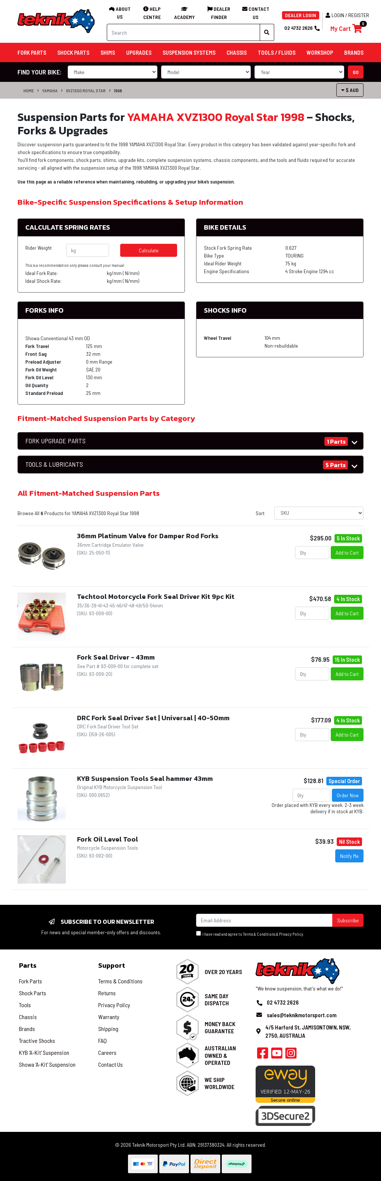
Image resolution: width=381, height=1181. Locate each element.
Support (111, 965)
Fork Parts (30, 980)
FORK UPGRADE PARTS (55, 441)
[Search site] (267, 32)
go (356, 72)
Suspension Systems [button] (189, 52)
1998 (118, 90)
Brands (27, 1028)
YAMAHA (50, 90)
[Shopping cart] (346, 28)
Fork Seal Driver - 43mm (116, 657)
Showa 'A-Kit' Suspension (47, 1064)
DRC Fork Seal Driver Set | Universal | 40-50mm (153, 718)
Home (28, 90)
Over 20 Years (223, 971)
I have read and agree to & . (250, 933)
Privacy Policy (291, 934)
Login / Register (347, 15)
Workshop (320, 52)
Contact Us (110, 1064)
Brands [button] (354, 52)
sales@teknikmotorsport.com (301, 1015)
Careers (107, 1052)
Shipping (108, 1028)
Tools (25, 1004)
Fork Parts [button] (31, 52)
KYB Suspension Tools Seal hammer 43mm (145, 778)
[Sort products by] (319, 513)
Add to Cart (347, 552)
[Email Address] (264, 920)
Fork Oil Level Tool (107, 839)
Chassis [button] (237, 52)
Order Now (348, 795)
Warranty (108, 1016)
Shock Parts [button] (73, 52)
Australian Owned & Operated (220, 1055)
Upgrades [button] (138, 52)
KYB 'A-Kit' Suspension (44, 1052)
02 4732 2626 (301, 28)
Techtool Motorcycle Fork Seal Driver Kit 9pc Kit (155, 596)
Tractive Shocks (37, 1040)
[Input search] (183, 32)
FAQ (102, 1040)
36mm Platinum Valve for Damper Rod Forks (147, 536)
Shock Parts (32, 992)
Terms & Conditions (259, 934)
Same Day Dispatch (217, 999)
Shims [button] (107, 52)
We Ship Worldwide (219, 1083)
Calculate (149, 250)
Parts (27, 965)
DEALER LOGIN (300, 15)
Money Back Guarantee (220, 1027)
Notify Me (349, 856)
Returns (107, 992)
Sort (260, 513)
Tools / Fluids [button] (276, 52)
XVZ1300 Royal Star (86, 90)
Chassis (28, 1016)
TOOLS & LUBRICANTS (54, 464)
